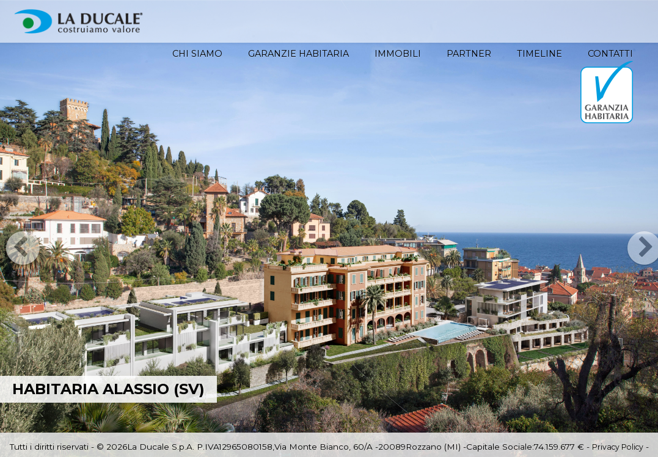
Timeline (539, 53)
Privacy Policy (617, 447)
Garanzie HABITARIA (298, 53)
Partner (469, 53)
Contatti (610, 53)
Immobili (398, 53)
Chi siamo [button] (197, 53)
